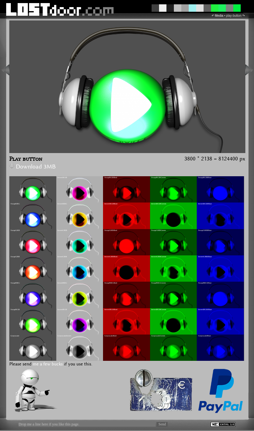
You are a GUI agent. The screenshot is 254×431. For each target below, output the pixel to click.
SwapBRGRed (110, 283)
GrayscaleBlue (204, 336)
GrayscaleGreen (158, 336)
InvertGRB (62, 230)
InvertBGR (62, 309)
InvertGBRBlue (205, 256)
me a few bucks (48, 364)
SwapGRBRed (110, 230)
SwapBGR (15, 309)
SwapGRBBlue (204, 230)
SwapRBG (15, 204)
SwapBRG (15, 283)
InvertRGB (62, 177)
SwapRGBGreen (158, 177)
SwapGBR (15, 256)
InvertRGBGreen (158, 204)
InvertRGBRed (110, 204)
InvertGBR (62, 256)
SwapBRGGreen (158, 283)
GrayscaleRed (110, 336)
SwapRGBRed (110, 177)
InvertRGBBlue (205, 204)
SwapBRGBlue (204, 283)
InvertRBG (62, 204)
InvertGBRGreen (158, 256)
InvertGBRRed (110, 256)
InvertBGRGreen (158, 309)
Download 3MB (32, 167)
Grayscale (15, 336)
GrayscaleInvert (64, 336)
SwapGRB (15, 230)
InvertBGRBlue (205, 309)
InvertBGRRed (110, 309)
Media (219, 15)
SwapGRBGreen (158, 230)
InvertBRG (62, 283)
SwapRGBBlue (204, 177)
